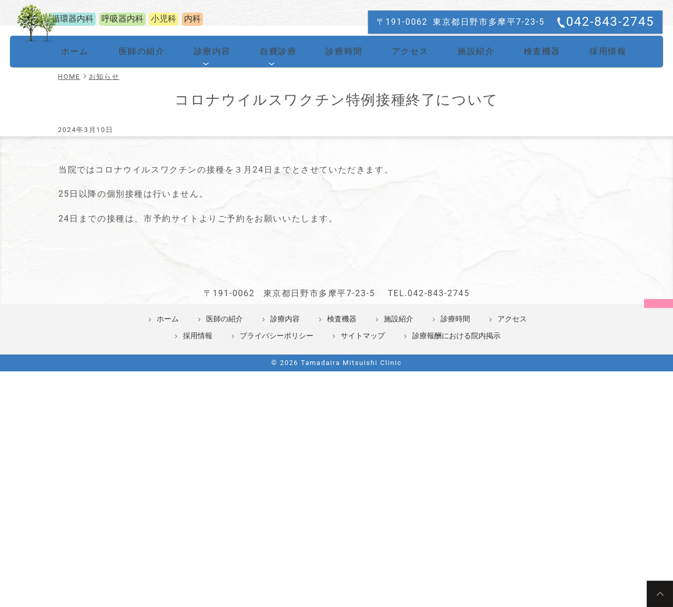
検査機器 (524, 176)
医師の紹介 (151, 176)
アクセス (400, 176)
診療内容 (215, 176)
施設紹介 (462, 176)
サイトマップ (363, 504)
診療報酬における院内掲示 (456, 504)
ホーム (86, 176)
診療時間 (338, 176)
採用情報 (586, 176)
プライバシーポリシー (276, 504)
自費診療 (277, 176)
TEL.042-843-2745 (429, 462)
